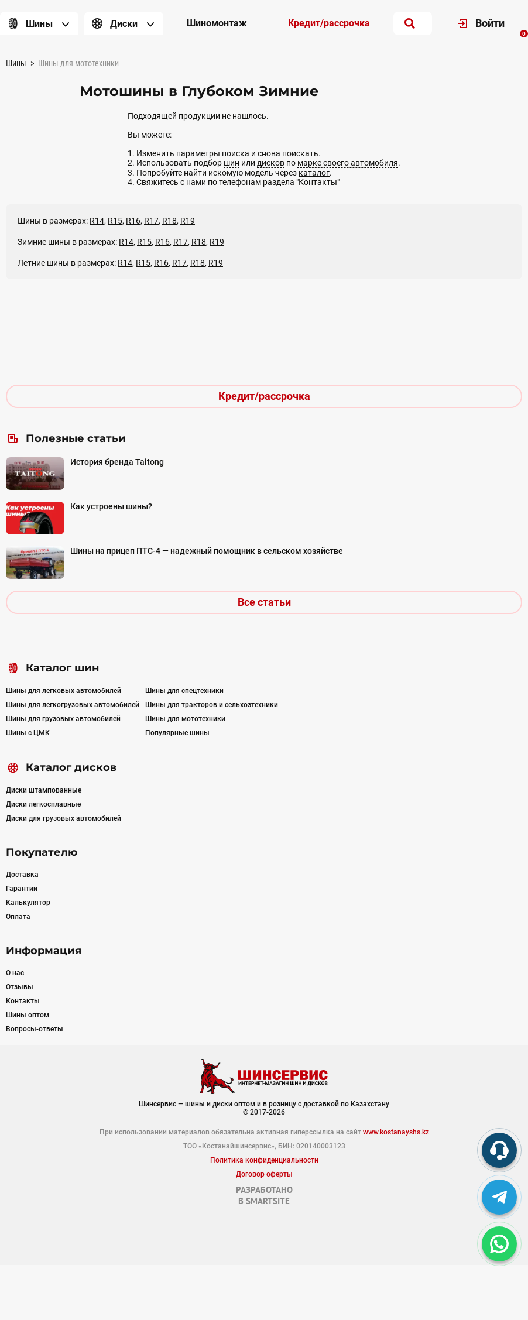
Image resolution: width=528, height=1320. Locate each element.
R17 (151, 220)
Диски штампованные (43, 790)
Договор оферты (264, 1174)
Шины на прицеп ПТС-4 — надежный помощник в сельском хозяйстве (206, 551)
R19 (187, 220)
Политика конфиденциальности (264, 1160)
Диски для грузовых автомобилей (63, 818)
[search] (410, 23)
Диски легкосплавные (43, 804)
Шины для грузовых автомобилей (63, 719)
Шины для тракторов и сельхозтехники (211, 705)
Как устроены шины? (111, 506)
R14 (97, 220)
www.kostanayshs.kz (396, 1132)
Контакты (318, 182)
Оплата (18, 917)
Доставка (22, 874)
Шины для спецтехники (184, 691)
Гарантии (21, 888)
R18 (169, 220)
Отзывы (19, 987)
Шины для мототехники (185, 719)
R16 (133, 220)
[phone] (499, 1150)
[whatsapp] (499, 1243)
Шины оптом (27, 1015)
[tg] (499, 1197)
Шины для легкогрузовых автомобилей (72, 705)
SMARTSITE (268, 1200)
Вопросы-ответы (34, 1029)
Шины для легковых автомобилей (63, 691)
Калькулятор (28, 903)
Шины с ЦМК (28, 733)
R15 (115, 220)
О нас (15, 973)
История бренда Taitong (117, 462)
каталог (314, 172)
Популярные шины (177, 733)
